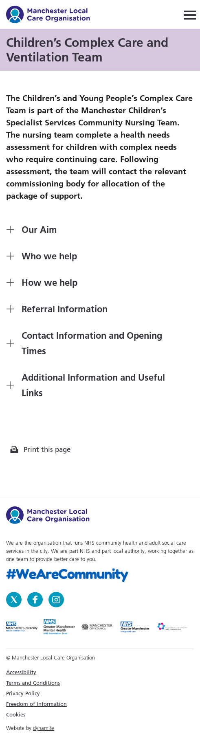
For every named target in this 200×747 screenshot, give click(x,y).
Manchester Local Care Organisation (52, 16)
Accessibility (21, 672)
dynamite (43, 728)
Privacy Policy (23, 693)
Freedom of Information (36, 704)
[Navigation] (190, 14)
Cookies (15, 714)
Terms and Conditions (33, 682)
